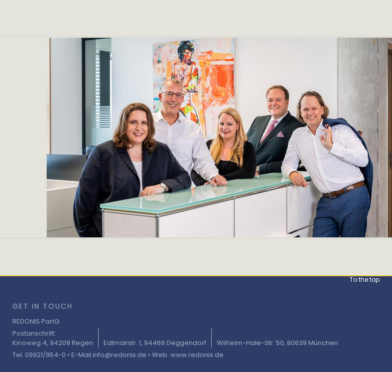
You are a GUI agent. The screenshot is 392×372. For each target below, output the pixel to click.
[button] (365, 275)
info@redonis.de (119, 355)
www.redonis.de (197, 355)
